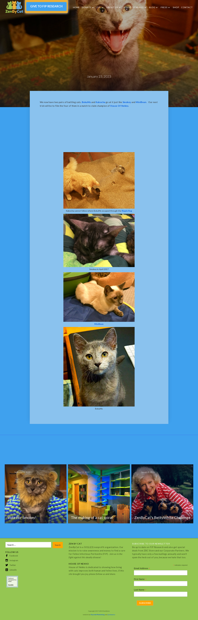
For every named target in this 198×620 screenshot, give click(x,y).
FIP (98, 7)
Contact (187, 7)
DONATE (86, 7)
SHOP (176, 7)
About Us (112, 7)
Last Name (140, 589)
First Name (140, 579)
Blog (152, 7)
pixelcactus (111, 614)
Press (164, 7)
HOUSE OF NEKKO (134, 7)
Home (76, 7)
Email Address (142, 568)
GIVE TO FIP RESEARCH (46, 6)
